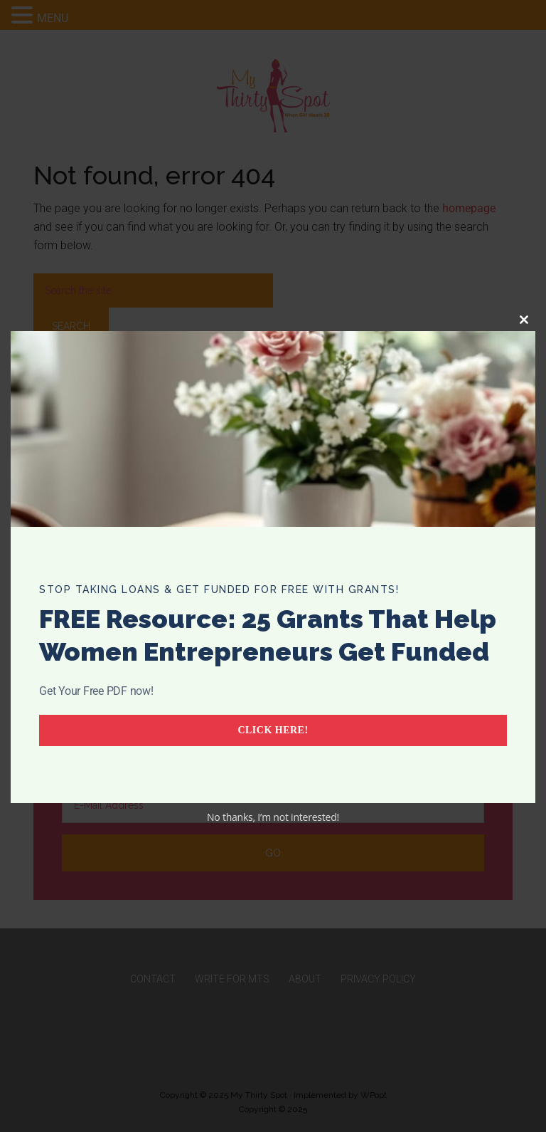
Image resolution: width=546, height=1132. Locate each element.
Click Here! (272, 730)
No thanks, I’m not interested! (273, 817)
